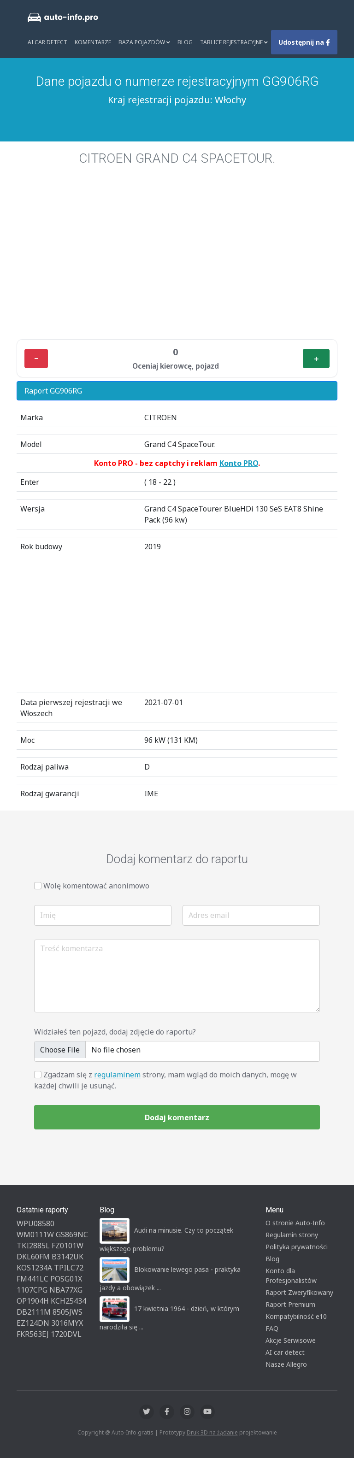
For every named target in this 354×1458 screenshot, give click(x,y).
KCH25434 (68, 1301)
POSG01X (66, 1279)
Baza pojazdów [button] (144, 42)
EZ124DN (33, 1323)
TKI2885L (33, 1245)
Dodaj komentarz (177, 1117)
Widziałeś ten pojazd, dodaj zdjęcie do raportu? (115, 1032)
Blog (185, 42)
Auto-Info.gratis (132, 1432)
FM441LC (32, 1279)
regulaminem (117, 1075)
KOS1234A (34, 1268)
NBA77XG (66, 1290)
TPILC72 (68, 1268)
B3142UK (67, 1257)
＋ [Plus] (316, 358)
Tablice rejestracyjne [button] (234, 42)
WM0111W (35, 1234)
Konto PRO (238, 463)
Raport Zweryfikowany (299, 1292)
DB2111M (34, 1312)
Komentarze (93, 42)
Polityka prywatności (297, 1246)
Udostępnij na (304, 42)
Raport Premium (290, 1304)
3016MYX (67, 1323)
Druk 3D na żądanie (212, 1432)
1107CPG (32, 1290)
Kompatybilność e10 (296, 1316)
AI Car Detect (47, 42)
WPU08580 (35, 1223)
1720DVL (66, 1334)
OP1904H (33, 1301)
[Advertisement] (177, 263)
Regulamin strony (292, 1234)
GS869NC (72, 1234)
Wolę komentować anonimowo (96, 886)
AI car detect (285, 1352)
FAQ (272, 1328)
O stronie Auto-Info (295, 1222)
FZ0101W (67, 1245)
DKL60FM (33, 1257)
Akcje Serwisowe (291, 1340)
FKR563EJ (33, 1334)
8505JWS (68, 1312)
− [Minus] (36, 358)
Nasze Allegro (286, 1364)
